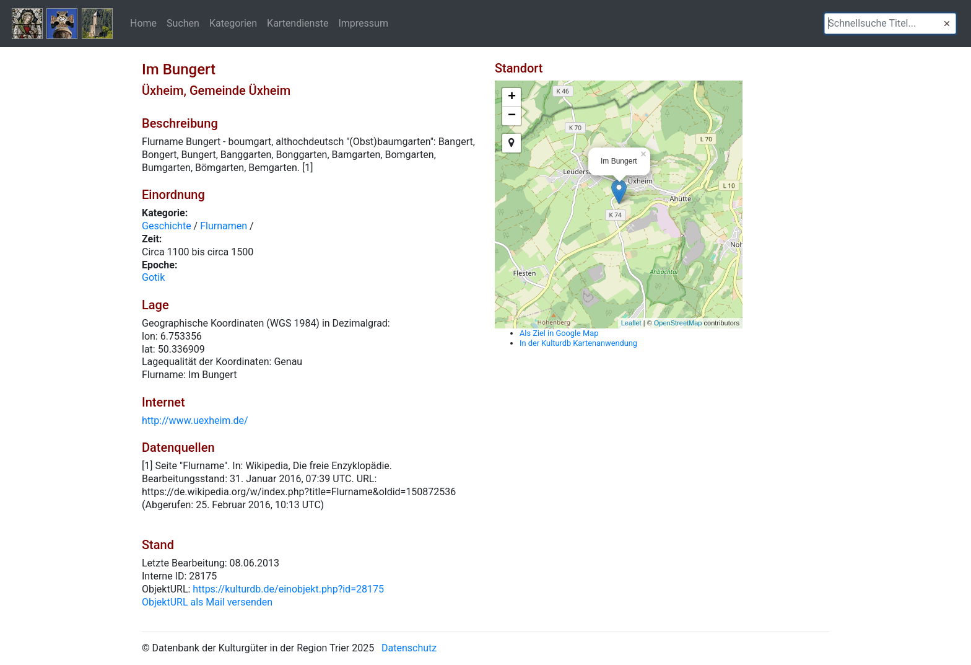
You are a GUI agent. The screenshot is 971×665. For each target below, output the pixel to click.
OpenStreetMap (678, 323)
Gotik (153, 277)
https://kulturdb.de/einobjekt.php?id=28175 (288, 589)
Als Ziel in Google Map (559, 333)
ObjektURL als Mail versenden (207, 602)
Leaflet (631, 323)
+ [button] (512, 97)
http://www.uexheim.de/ (195, 420)
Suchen (183, 23)
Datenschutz (409, 648)
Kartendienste (297, 23)
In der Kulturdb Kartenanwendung (578, 343)
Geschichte (166, 226)
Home (143, 23)
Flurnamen (223, 226)
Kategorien (233, 23)
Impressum (363, 23)
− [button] (512, 116)
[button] (947, 24)
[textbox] (890, 23)
